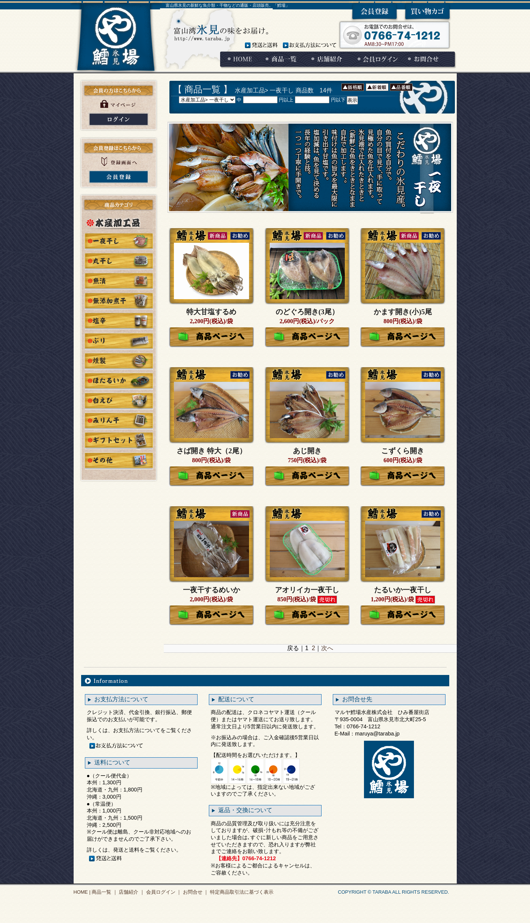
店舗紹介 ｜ (131, 892)
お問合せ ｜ (194, 892)
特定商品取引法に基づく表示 (240, 892)
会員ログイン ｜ (163, 892)
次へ (327, 648)
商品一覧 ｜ (104, 892)
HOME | (82, 892)
